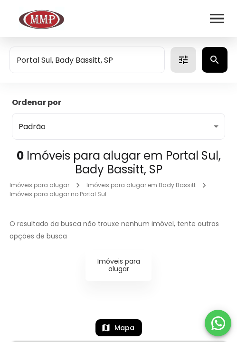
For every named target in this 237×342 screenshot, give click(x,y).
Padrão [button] (32, 126)
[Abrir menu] (217, 18)
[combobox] (87, 60)
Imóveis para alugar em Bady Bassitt (141, 185)
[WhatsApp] (218, 323)
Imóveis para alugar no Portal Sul (57, 194)
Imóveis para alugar (39, 185)
